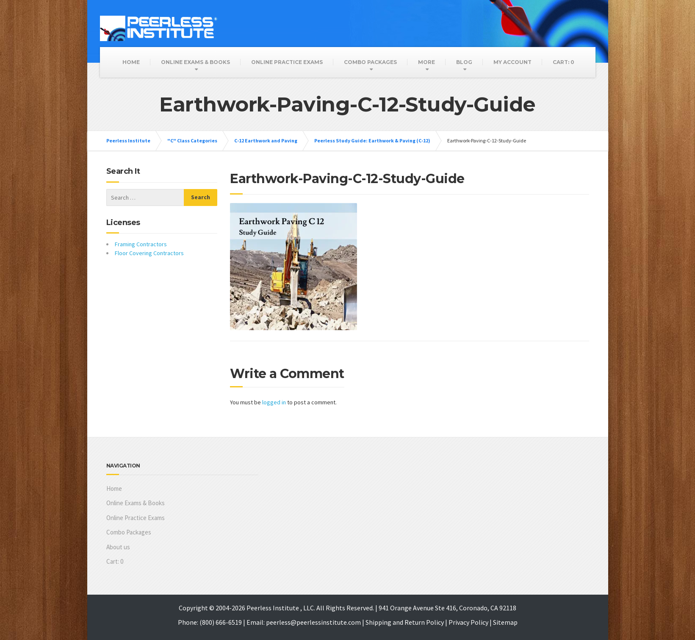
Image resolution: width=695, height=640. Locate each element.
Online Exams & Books (195, 62)
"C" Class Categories (192, 140)
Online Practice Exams (287, 62)
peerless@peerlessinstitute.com (313, 622)
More (426, 62)
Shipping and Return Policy (404, 622)
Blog (464, 62)
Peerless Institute (128, 140)
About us (118, 547)
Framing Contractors (141, 244)
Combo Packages (370, 62)
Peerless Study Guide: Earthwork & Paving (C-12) (372, 140)
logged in (274, 402)
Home (131, 62)
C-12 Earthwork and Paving (265, 140)
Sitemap (505, 622)
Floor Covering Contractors (149, 253)
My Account (512, 62)
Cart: (563, 62)
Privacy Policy (468, 622)
